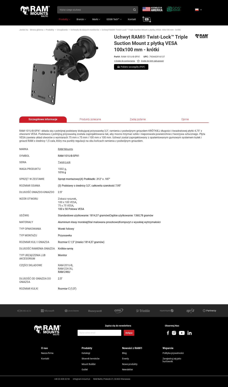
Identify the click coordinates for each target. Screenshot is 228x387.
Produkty (63, 19)
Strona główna (36, 30)
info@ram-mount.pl (81, 379)
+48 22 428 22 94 (62, 379)
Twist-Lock (64, 162)
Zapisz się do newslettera (118, 325)
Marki (95, 19)
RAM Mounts (65, 149)
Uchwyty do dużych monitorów (85, 30)
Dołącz (128, 333)
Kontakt (132, 19)
